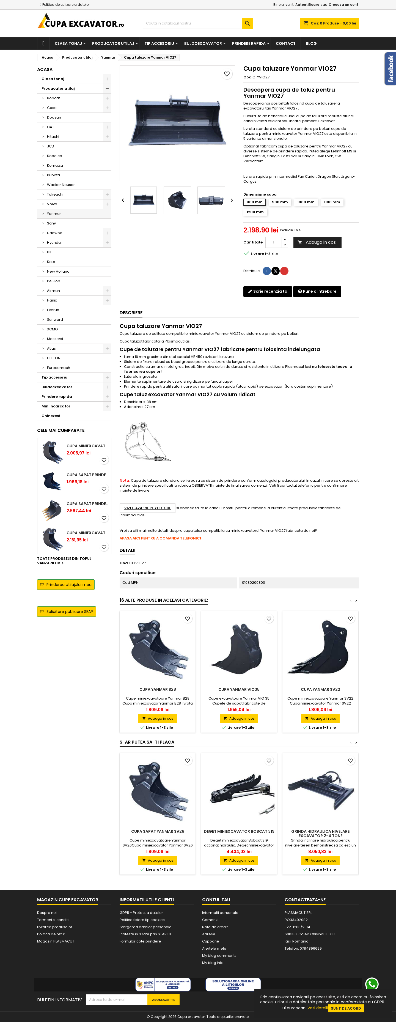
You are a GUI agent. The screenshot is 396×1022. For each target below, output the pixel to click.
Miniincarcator (56, 406)
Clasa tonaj (68, 43)
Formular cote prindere (140, 941)
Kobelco (54, 155)
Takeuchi (55, 194)
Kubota (53, 175)
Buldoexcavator (203, 43)
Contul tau (216, 900)
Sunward (55, 319)
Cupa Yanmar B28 (157, 689)
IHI (49, 252)
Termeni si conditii (53, 919)
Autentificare (307, 4)
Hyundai (54, 242)
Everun (53, 310)
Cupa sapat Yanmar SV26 (157, 831)
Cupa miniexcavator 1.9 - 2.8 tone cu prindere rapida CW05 (88, 446)
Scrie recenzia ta (267, 291)
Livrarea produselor (54, 927)
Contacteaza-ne (305, 900)
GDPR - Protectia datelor (141, 912)
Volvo (52, 204)
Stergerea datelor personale (146, 927)
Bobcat (53, 98)
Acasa (45, 69)
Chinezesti (52, 415)
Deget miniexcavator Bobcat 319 (239, 831)
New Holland (58, 271)
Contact (286, 43)
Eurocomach (58, 367)
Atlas (51, 348)
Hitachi (53, 136)
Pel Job (53, 281)
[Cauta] (198, 23)
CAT (50, 127)
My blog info (213, 962)
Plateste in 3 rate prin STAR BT (146, 934)
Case (52, 107)
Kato (51, 261)
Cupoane (210, 941)
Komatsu (55, 165)
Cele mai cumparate (60, 430)
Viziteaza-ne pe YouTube (147, 508)
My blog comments (219, 955)
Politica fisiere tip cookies (142, 919)
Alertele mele (214, 948)
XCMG (52, 329)
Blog (311, 43)
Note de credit (215, 927)
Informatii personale (220, 912)
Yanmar (54, 213)
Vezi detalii (317, 1008)
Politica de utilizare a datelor (66, 4)
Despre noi (47, 912)
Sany (51, 223)
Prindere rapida (249, 43)
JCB (50, 146)
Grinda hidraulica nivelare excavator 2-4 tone (320, 834)
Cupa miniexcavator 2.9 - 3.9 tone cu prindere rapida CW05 (88, 533)
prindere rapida (293, 151)
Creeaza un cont (343, 4)
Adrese (208, 934)
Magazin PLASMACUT (55, 941)
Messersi (55, 338)
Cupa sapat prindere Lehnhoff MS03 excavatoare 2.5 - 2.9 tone (88, 475)
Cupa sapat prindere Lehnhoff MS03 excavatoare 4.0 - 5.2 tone (88, 504)
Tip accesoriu (159, 43)
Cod (247, 77)
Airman (53, 290)
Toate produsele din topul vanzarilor (64, 561)
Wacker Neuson (61, 184)
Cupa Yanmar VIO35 (239, 689)
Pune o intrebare (317, 291)
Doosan (54, 117)
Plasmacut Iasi (132, 515)
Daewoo (54, 232)
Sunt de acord (346, 1008)
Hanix (52, 300)
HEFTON (54, 358)
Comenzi (210, 919)
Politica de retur (51, 934)
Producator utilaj (113, 43)
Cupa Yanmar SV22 (320, 689)
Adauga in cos (317, 242)
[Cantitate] (273, 242)
